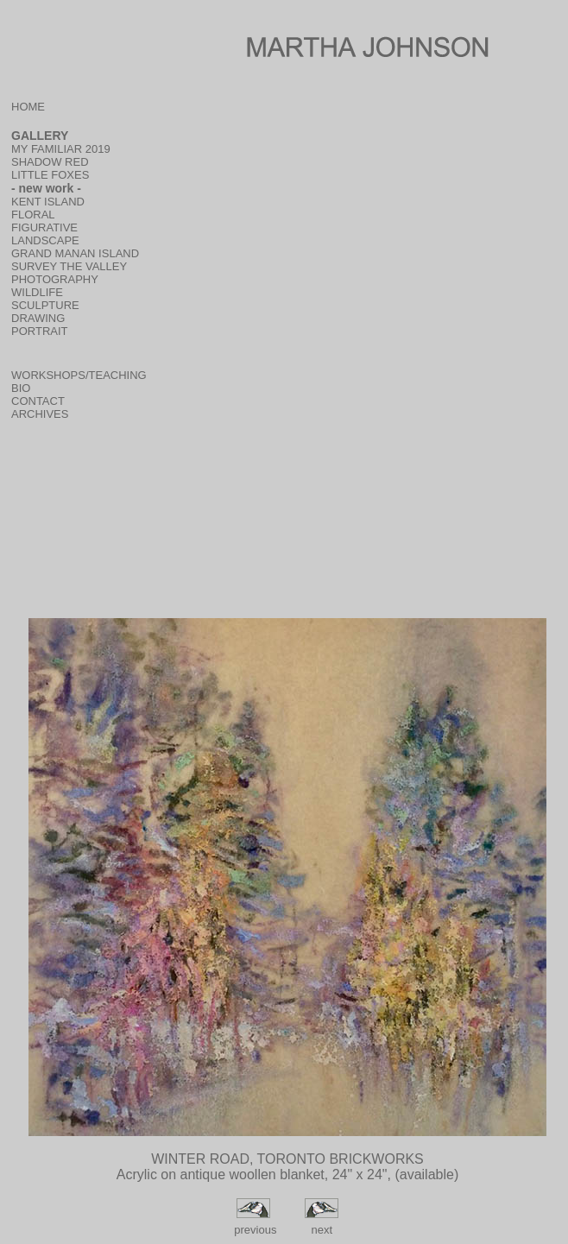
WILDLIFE (37, 292)
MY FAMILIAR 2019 (60, 148)
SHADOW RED (50, 161)
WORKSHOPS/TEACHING (79, 375)
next (321, 1229)
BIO (20, 388)
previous (254, 1229)
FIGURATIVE (44, 227)
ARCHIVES (39, 413)
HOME (28, 106)
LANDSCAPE (45, 240)
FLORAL (33, 214)
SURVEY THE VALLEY (69, 266)
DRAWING (38, 318)
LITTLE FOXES (50, 174)
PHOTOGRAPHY (54, 279)
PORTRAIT (39, 331)
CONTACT (38, 401)
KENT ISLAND (48, 201)
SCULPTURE (45, 305)
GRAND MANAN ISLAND (75, 253)
